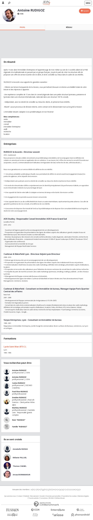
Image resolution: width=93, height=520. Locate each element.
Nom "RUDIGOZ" (18, 420)
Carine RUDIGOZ (18, 383)
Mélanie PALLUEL (20, 457)
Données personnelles (53, 496)
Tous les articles (33, 498)
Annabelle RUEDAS (20, 449)
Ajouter (86, 11)
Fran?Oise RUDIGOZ (20, 391)
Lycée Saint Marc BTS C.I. (15, 346)
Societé (42, 496)
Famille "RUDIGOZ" (19, 426)
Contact (19, 496)
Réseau (69, 27)
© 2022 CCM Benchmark (57, 498)
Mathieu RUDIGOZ (19, 408)
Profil (22, 27)
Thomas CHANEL (20, 466)
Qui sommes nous (10, 496)
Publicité (26, 496)
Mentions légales (83, 496)
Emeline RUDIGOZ (19, 397)
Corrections (44, 498)
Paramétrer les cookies (69, 496)
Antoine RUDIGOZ (19, 370)
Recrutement (35, 496)
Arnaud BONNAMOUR (21, 474)
